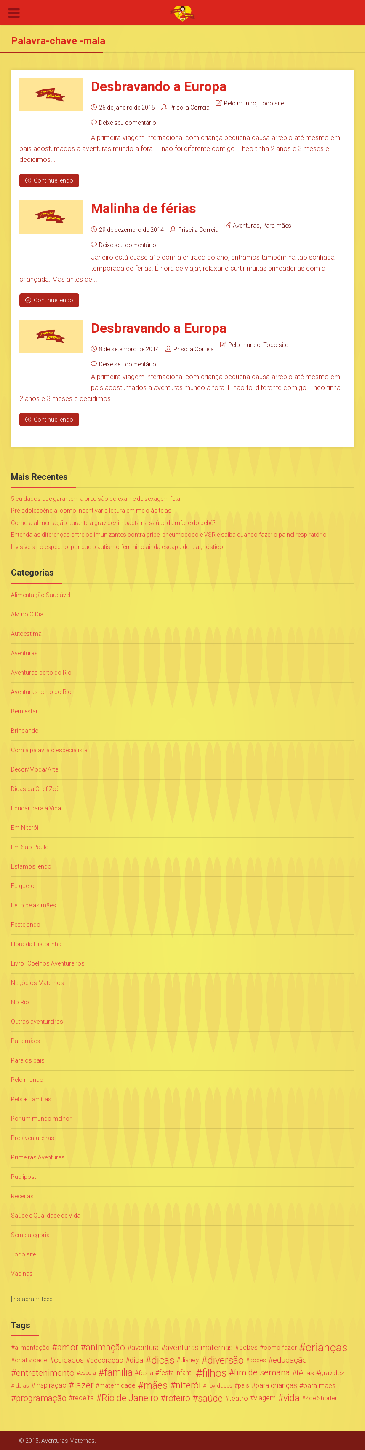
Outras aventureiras (37, 1021)
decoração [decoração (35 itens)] (106, 1360)
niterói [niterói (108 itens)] (188, 1385)
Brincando (25, 730)
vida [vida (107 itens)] (291, 1398)
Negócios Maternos (37, 982)
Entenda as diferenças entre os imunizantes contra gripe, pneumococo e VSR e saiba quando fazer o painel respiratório (169, 534)
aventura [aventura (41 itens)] (145, 1347)
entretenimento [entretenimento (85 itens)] (45, 1372)
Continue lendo (49, 180)
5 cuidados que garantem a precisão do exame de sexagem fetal (96, 498)
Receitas (22, 1195)
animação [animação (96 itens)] (105, 1347)
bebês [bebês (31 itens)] (248, 1347)
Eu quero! (23, 885)
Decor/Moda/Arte (34, 769)
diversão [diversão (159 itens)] (225, 1360)
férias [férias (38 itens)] (305, 1372)
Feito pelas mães (33, 904)
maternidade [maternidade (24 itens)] (117, 1385)
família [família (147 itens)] (118, 1372)
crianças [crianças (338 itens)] (327, 1347)
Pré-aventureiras (32, 1137)
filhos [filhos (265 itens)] (214, 1372)
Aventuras (246, 225)
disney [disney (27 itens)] (189, 1360)
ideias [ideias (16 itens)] (21, 1385)
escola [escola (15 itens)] (88, 1372)
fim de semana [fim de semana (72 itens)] (262, 1372)
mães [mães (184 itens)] (156, 1385)
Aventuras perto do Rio (41, 672)
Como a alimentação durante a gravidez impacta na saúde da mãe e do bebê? (113, 522)
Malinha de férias (143, 208)
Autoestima (26, 633)
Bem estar (24, 711)
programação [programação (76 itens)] (41, 1398)
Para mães (276, 225)
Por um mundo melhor (41, 1118)
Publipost (23, 1176)
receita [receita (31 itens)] (83, 1398)
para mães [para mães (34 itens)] (320, 1385)
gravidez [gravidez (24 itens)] (332, 1372)
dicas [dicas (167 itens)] (162, 1360)
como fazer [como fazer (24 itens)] (280, 1347)
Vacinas (22, 1273)
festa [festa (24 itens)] (146, 1372)
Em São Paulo (30, 846)
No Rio (20, 1001)
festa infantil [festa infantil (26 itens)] (176, 1372)
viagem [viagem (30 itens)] (265, 1398)
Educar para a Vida (36, 807)
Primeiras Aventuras (38, 1157)
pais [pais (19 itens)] (243, 1385)
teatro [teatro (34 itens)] (238, 1398)
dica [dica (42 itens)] (136, 1360)
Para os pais (28, 1060)
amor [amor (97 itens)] (67, 1347)
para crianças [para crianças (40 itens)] (276, 1385)
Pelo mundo (240, 103)
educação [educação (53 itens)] (290, 1359)
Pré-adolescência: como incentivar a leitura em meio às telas (91, 510)
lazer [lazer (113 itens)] (83, 1385)
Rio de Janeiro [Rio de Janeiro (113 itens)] (129, 1398)
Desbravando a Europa (158, 86)
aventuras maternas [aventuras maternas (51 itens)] (199, 1347)
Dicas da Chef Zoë (35, 788)
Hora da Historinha (36, 943)
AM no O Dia (27, 614)
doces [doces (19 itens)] (257, 1359)
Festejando (25, 924)
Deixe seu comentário (127, 122)
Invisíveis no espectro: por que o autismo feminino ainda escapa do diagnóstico (117, 546)
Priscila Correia (189, 107)
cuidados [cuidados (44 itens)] (69, 1359)
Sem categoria (30, 1234)
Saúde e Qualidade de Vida (45, 1215)
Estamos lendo (31, 866)
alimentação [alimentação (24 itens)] (32, 1347)
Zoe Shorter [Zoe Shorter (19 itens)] (321, 1397)
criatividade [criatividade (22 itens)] (31, 1360)
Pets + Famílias (31, 1098)
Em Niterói (24, 827)
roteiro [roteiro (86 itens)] (177, 1398)
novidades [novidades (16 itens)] (219, 1385)
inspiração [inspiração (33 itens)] (51, 1385)
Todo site (271, 103)
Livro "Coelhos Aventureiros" (49, 963)
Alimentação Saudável (40, 594)
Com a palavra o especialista (49, 749)
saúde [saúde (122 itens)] (210, 1398)
